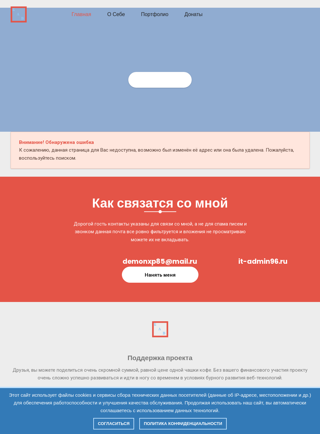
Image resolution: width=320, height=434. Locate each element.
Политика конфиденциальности (183, 423)
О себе (116, 14)
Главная (81, 14)
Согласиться (114, 423)
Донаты (194, 14)
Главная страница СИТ (160, 80)
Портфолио (154, 14)
